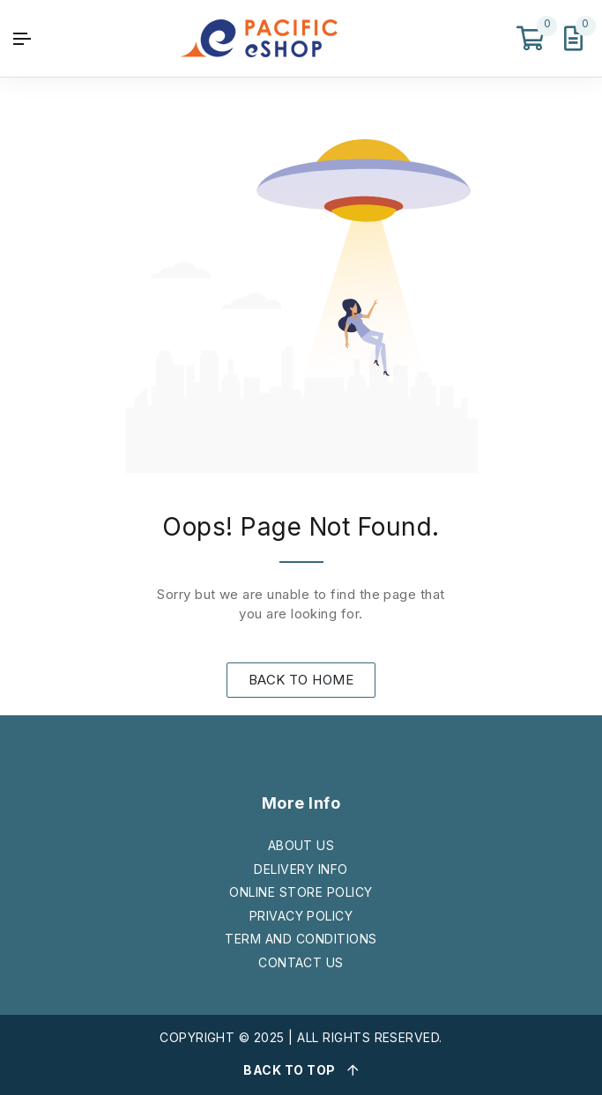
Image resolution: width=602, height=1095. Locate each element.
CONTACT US (301, 962)
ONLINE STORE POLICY (300, 891)
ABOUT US (301, 845)
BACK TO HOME (301, 679)
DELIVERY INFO (300, 869)
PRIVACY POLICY (301, 915)
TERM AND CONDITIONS (300, 938)
